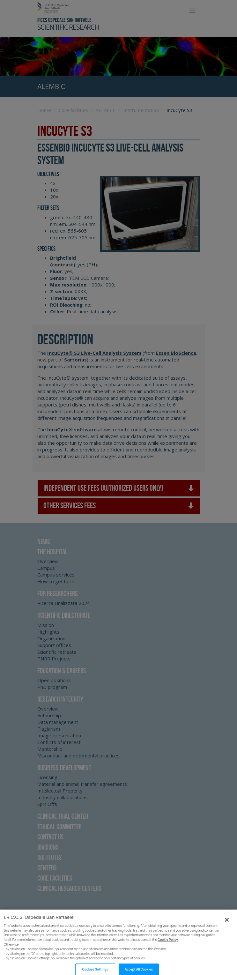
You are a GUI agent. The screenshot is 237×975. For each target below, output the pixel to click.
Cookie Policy (168, 944)
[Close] (227, 924)
